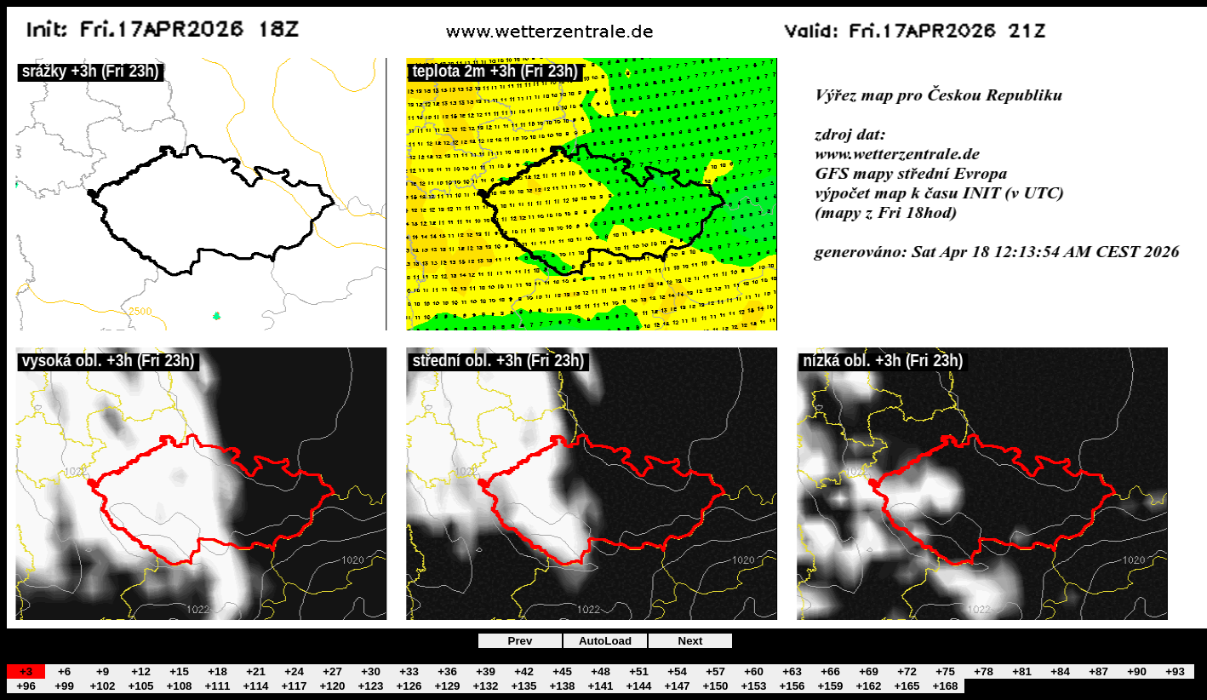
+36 (447, 671)
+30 (370, 671)
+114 (255, 686)
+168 (945, 686)
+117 (293, 686)
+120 (332, 686)
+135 (523, 686)
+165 (906, 686)
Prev (520, 640)
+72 (907, 671)
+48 (600, 671)
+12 (141, 671)
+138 (562, 686)
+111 (217, 686)
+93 (1175, 671)
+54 (677, 671)
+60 (754, 671)
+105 (140, 686)
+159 (830, 686)
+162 (868, 686)
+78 (983, 671)
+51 (639, 671)
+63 (792, 671)
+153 (753, 686)
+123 (370, 686)
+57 (715, 671)
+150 (715, 686)
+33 (409, 671)
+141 (600, 686)
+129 (447, 686)
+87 (1098, 671)
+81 (1022, 671)
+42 (524, 671)
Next (690, 640)
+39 (485, 671)
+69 (868, 671)
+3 (26, 671)
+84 (1060, 671)
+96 (26, 686)
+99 (64, 686)
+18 (217, 671)
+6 (64, 671)
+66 (830, 671)
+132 (485, 686)
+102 (102, 686)
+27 (332, 671)
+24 (294, 671)
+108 (179, 686)
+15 (179, 671)
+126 (408, 686)
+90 (1137, 671)
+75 (945, 671)
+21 (256, 671)
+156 (791, 686)
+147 (676, 686)
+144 (638, 686)
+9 (102, 671)
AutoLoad (605, 640)
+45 (562, 671)
